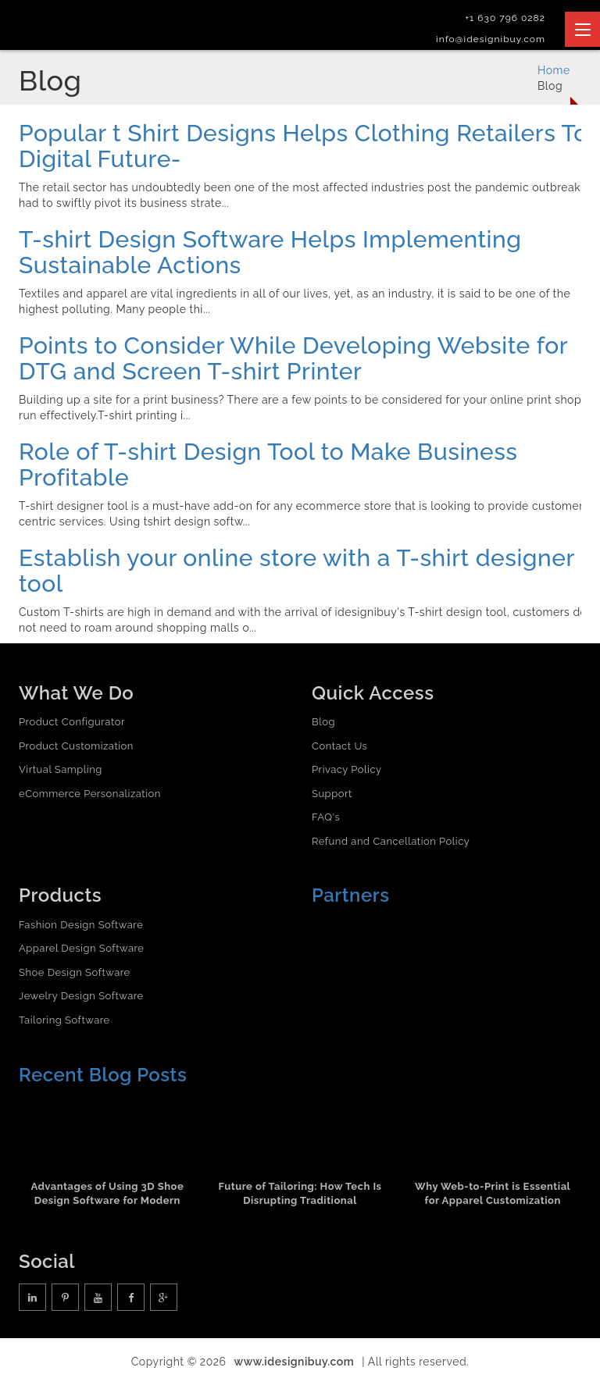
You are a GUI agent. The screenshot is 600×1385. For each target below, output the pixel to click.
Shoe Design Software (74, 972)
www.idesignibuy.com (294, 1361)
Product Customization (76, 746)
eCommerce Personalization (90, 793)
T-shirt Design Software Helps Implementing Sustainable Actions (270, 252)
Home (554, 70)
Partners (351, 895)
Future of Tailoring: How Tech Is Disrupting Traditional (299, 1193)
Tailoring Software (64, 1020)
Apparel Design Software (81, 948)
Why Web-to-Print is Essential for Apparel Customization (492, 1193)
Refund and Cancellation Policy (391, 841)
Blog (323, 722)
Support (332, 793)
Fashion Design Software (81, 925)
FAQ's (326, 817)
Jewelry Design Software (81, 996)
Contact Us (339, 746)
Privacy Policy (347, 769)
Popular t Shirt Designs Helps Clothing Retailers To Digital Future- (303, 146)
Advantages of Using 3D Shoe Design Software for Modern (107, 1193)
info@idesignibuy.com (490, 39)
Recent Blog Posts (103, 1074)
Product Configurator (72, 722)
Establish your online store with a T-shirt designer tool (296, 570)
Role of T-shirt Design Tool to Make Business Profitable (268, 464)
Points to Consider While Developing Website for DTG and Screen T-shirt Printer (293, 358)
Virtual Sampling (60, 769)
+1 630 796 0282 (505, 17)
